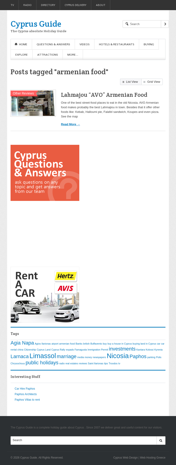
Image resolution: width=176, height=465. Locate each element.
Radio (27, 5)
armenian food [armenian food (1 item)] (67, 343)
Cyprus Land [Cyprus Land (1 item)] (43, 349)
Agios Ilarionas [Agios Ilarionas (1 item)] (43, 343)
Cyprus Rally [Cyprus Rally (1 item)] (58, 349)
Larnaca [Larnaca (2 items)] (20, 356)
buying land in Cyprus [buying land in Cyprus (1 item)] (144, 343)
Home (23, 44)
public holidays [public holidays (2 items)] (42, 362)
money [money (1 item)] (88, 357)
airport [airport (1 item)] (55, 343)
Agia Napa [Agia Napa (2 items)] (22, 343)
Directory (48, 5)
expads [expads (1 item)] (70, 349)
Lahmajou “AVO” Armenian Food (104, 94)
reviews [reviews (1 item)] (83, 363)
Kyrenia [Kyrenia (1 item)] (158, 349)
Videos (85, 44)
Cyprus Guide (36, 23)
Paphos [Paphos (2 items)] (137, 356)
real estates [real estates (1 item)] (71, 363)
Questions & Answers (53, 44)
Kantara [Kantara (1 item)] (140, 349)
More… (72, 55)
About (100, 5)
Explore (21, 55)
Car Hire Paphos (25, 388)
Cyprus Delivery (75, 5)
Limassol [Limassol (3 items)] (42, 355)
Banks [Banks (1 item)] (79, 343)
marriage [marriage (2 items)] (67, 356)
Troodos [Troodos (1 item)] (113, 363)
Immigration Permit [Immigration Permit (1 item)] (98, 349)
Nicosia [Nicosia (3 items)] (118, 355)
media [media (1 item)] (80, 357)
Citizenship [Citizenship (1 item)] (30, 349)
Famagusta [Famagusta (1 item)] (81, 349)
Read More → (70, 124)
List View (132, 81)
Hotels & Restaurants (116, 44)
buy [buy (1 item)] (105, 343)
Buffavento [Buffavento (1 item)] (96, 343)
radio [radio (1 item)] (62, 363)
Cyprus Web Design (125, 457)
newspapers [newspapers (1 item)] (99, 357)
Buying (149, 44)
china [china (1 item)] (20, 349)
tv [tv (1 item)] (119, 363)
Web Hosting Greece (152, 457)
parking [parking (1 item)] (151, 357)
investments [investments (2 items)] (122, 349)
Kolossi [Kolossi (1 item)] (150, 349)
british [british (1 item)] (86, 343)
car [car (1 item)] (158, 343)
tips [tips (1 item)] (106, 363)
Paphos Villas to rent (27, 399)
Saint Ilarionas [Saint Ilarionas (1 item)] (95, 363)
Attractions (47, 55)
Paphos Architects (26, 394)
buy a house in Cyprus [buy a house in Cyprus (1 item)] (119, 343)
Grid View (153, 81)
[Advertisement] (45, 233)
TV (12, 5)
